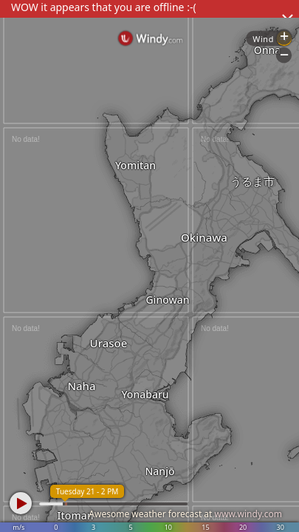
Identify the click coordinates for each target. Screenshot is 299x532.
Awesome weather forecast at (185, 514)
